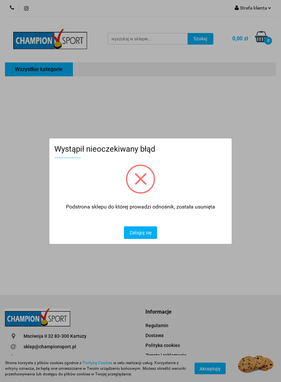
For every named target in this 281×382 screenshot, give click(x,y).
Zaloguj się (140, 232)
